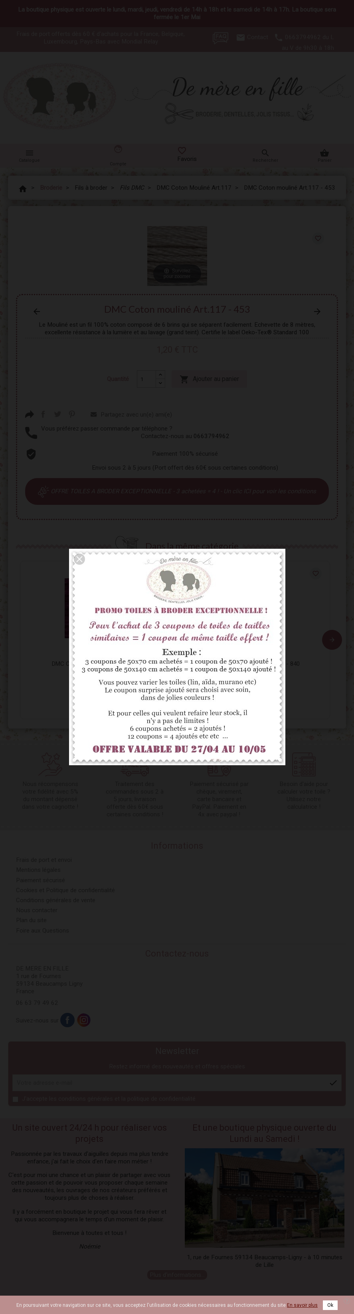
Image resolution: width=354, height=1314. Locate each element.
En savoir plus (302, 1305)
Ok (330, 1305)
